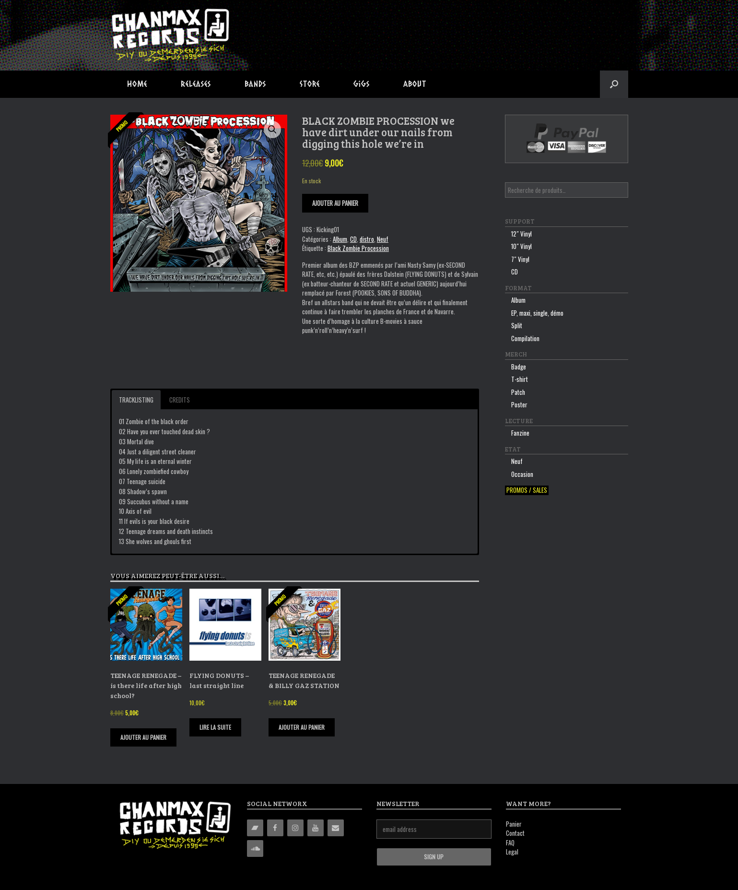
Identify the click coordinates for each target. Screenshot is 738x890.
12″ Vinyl (521, 233)
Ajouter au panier (335, 203)
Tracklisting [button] (136, 399)
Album (340, 239)
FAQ (510, 842)
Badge (518, 366)
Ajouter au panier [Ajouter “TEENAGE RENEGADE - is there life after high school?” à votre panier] (143, 737)
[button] (614, 84)
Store (310, 84)
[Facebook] (275, 827)
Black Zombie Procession (358, 248)
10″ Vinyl (521, 246)
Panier (514, 824)
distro (367, 239)
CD (353, 239)
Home (137, 84)
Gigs (361, 84)
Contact (515, 833)
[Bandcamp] (255, 827)
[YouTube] (315, 827)
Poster (519, 404)
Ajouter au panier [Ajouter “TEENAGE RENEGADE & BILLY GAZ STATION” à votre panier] (302, 727)
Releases (196, 84)
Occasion (522, 474)
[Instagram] (295, 827)
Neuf (382, 239)
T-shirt (519, 379)
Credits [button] (179, 399)
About (414, 84)
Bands (255, 84)
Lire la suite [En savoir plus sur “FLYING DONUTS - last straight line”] (215, 727)
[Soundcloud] (255, 848)
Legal (512, 851)
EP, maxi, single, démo (537, 313)
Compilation (525, 338)
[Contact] (336, 827)
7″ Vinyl (520, 259)
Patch (518, 392)
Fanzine (520, 433)
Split (516, 325)
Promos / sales (526, 490)
